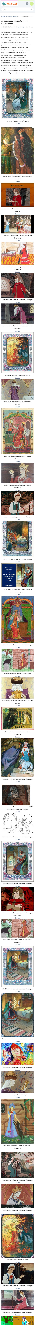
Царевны (14, 16)
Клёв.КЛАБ (4, 16)
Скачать (17, 123)
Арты (9, 16)
